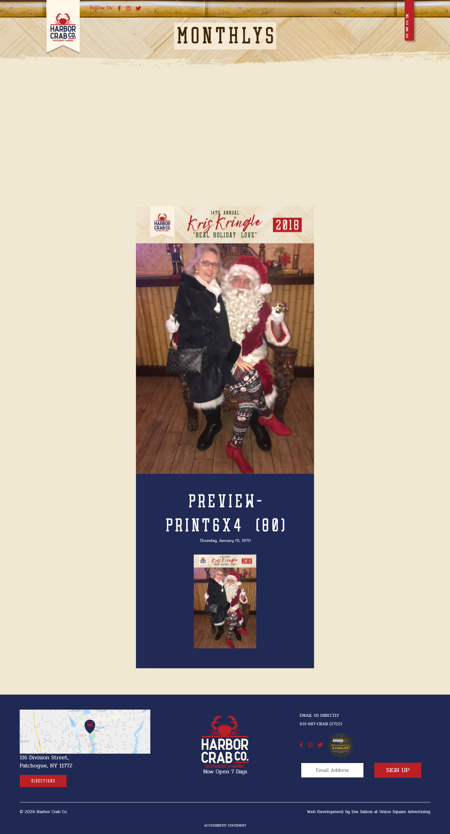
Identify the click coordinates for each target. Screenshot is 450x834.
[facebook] (119, 9)
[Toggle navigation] (409, 20)
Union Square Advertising (404, 811)
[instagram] (128, 9)
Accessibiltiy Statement (225, 825)
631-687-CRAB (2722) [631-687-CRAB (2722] (321, 724)
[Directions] (43, 781)
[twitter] (138, 9)
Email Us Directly (319, 715)
